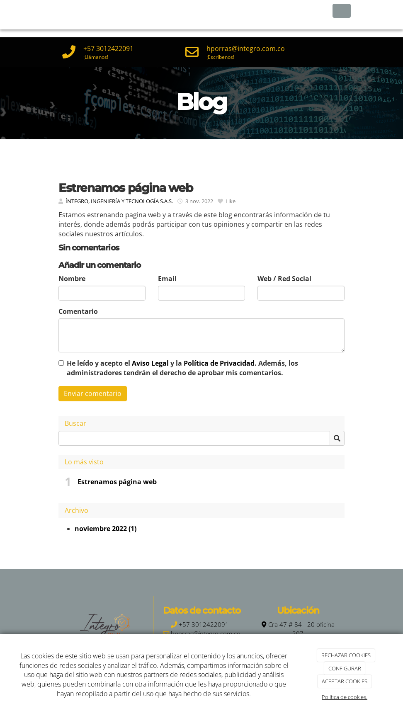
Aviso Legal (150, 363)
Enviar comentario (92, 393)
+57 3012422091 (108, 48)
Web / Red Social (284, 278)
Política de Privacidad (219, 363)
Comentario (78, 311)
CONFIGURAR (344, 668)
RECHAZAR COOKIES (346, 655)
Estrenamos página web (117, 481)
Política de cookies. (344, 697)
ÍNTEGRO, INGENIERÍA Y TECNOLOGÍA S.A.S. (119, 201)
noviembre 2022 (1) (105, 528)
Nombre (71, 278)
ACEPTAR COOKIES (344, 681)
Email (167, 278)
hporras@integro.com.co (245, 48)
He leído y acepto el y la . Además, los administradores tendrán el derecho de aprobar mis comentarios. (182, 368)
